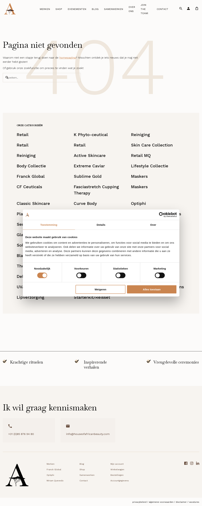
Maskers (139, 176)
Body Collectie (31, 166)
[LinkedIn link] (197, 476)
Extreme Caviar (89, 166)
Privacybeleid (139, 502)
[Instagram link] (191, 476)
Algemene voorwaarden (161, 502)
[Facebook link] (185, 476)
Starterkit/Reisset (92, 297)
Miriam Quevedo (55, 480)
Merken (45, 9)
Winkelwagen (117, 469)
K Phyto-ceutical (91, 134)
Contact (162, 9)
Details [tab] (101, 224)
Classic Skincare (33, 203)
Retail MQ (141, 155)
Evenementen (77, 9)
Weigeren (100, 289)
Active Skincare (90, 155)
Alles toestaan (152, 289)
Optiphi (138, 203)
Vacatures (194, 502)
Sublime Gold (88, 176)
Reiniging (140, 134)
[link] (196, 8)
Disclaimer (181, 502)
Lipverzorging (30, 297)
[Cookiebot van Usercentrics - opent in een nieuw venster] (161, 214)
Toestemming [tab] (48, 224)
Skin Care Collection (152, 145)
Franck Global (31, 176)
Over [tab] (153, 224)
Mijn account (117, 464)
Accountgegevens (119, 480)
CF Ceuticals (29, 186)
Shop (59, 9)
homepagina (67, 57)
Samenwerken (113, 9)
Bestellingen (117, 475)
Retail (23, 134)
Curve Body (85, 203)
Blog (95, 9)
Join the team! (144, 9)
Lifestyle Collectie (149, 166)
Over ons (132, 9)
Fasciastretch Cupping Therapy (96, 189)
